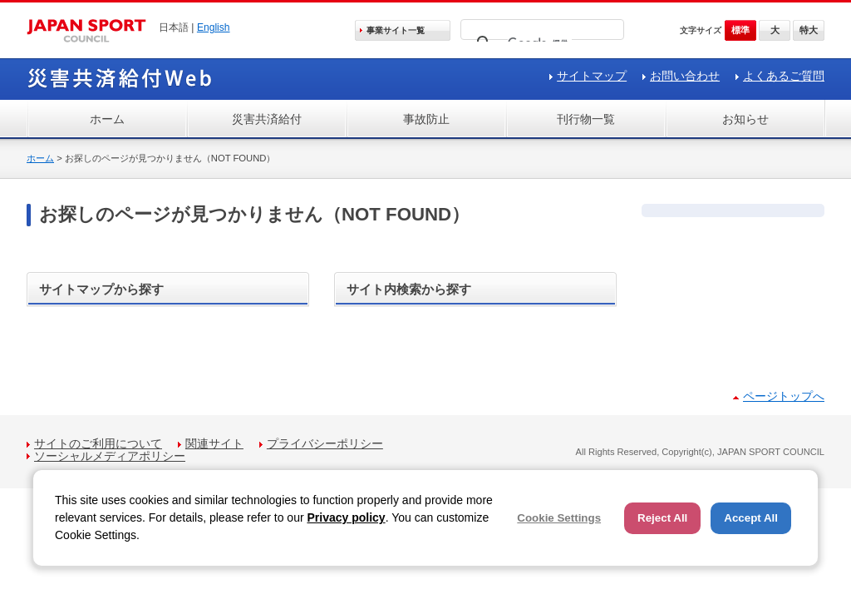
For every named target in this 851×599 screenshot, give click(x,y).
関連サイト (214, 443)
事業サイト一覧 (395, 30)
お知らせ (745, 119)
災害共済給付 (267, 119)
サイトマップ (592, 75)
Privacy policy (346, 517)
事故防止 (426, 119)
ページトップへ (783, 396)
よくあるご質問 (783, 75)
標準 (740, 30)
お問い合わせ (685, 75)
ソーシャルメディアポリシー (109, 456)
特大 (808, 30)
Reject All (662, 518)
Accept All (751, 518)
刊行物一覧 (586, 119)
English (213, 27)
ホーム (107, 119)
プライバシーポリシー (325, 443)
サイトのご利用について (98, 443)
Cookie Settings (559, 518)
